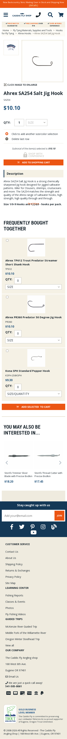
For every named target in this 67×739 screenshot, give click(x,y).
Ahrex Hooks (24, 33)
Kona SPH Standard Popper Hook (27, 371)
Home (6, 30)
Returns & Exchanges (17, 570)
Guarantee (12, 24)
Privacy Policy (13, 576)
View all (9, 645)
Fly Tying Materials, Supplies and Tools (32, 30)
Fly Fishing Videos (15, 614)
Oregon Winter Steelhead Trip (22, 639)
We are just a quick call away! (23, 684)
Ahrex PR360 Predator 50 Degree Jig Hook (33, 317)
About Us (10, 558)
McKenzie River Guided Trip (21, 626)
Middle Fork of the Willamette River (25, 633)
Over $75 (33, 24)
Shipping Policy (14, 564)
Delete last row (20, 139)
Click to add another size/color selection (35, 134)
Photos (9, 608)
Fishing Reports (14, 595)
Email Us (12, 676)
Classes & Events (15, 601)
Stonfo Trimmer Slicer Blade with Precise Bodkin (18, 474)
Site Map (10, 583)
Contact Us (11, 551)
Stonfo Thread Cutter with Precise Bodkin (48, 474)
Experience (55, 24)
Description (15, 174)
